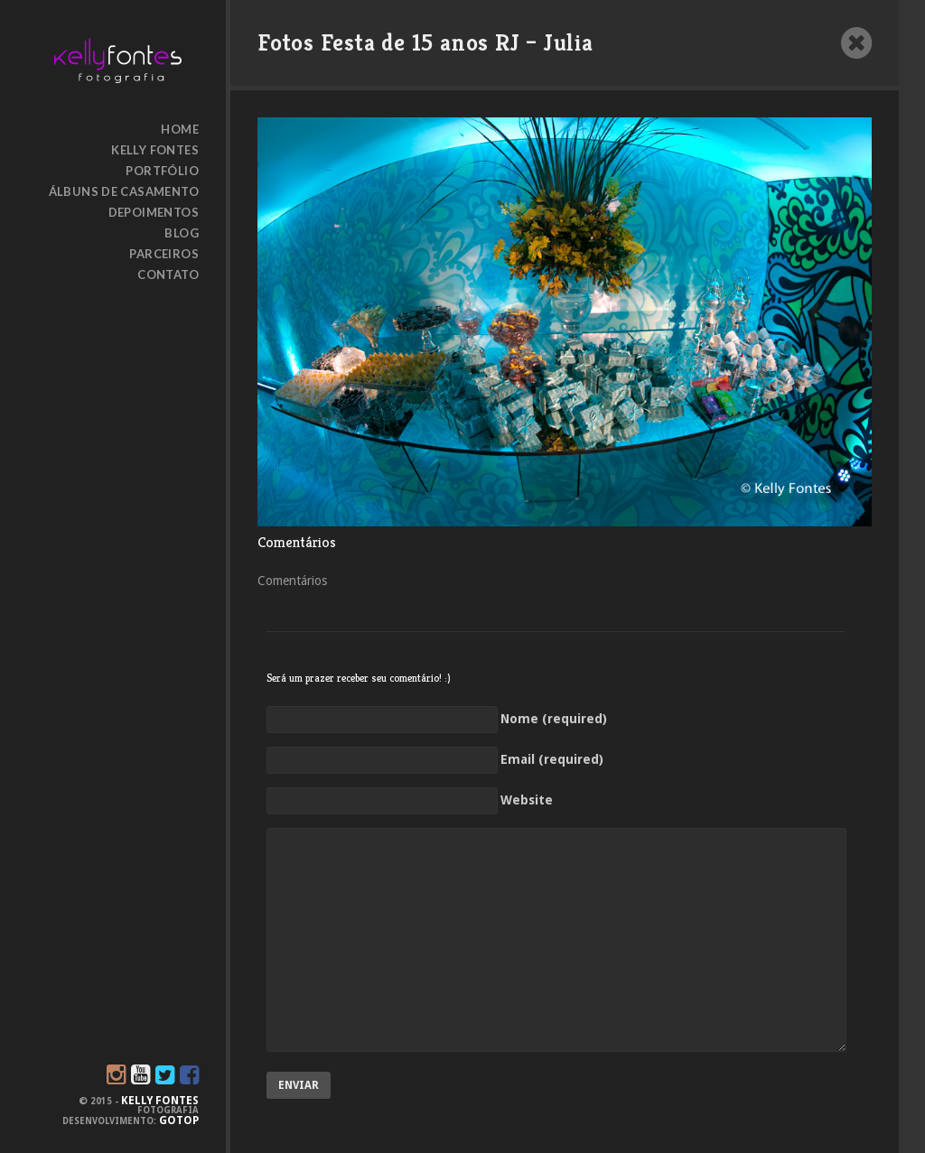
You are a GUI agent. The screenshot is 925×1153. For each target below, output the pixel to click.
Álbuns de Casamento (124, 191)
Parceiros (164, 253)
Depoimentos (153, 212)
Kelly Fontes (155, 150)
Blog (181, 233)
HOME (180, 129)
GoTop (179, 1120)
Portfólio (162, 170)
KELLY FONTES (160, 1100)
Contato (168, 274)
